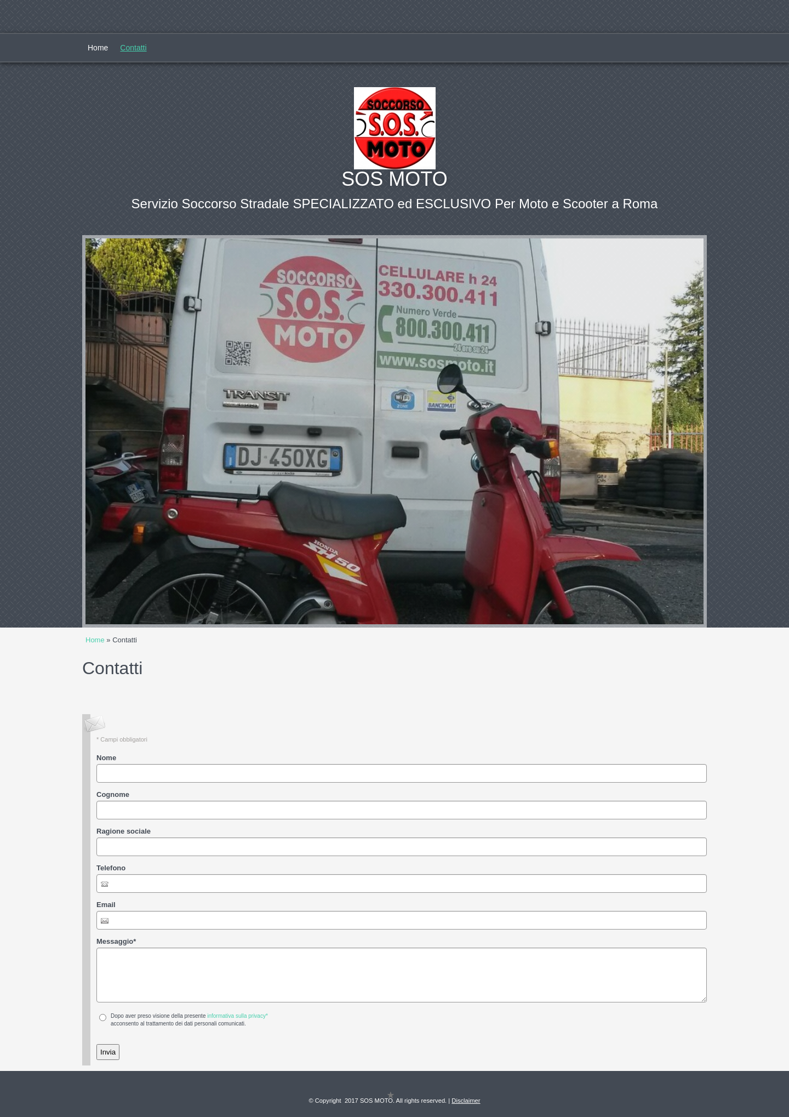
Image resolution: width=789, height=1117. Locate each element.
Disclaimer (465, 1100)
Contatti (133, 47)
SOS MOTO (394, 179)
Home (98, 47)
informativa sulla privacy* (237, 1016)
